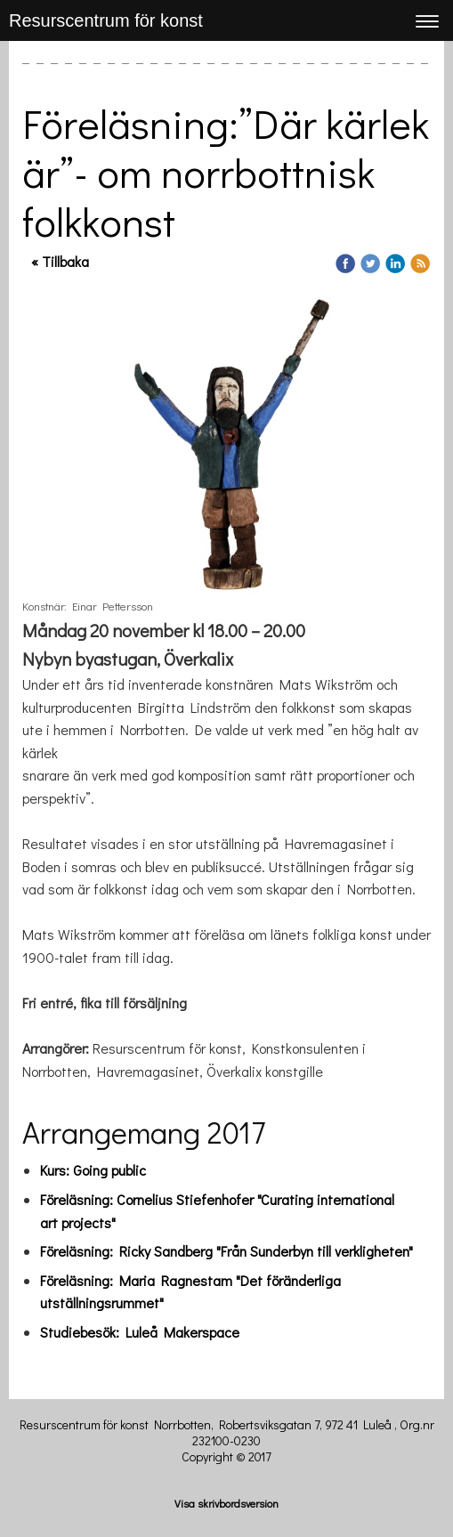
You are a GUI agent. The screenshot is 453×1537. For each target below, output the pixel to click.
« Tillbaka (60, 261)
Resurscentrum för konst (106, 20)
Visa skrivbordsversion (226, 1503)
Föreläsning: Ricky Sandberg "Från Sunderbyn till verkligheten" (226, 1251)
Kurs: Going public (93, 1170)
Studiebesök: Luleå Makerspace (139, 1332)
